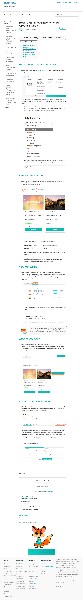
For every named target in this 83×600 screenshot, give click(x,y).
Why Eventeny (8, 571)
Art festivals (19, 566)
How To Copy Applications (10, 80)
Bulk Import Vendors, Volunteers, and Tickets (11, 29)
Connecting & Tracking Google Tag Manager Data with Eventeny (11, 39)
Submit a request (48, 491)
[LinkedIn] (24, 473)
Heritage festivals (21, 588)
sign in (24, 522)
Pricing (6, 594)
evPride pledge (33, 578)
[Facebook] (20, 473)
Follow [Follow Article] (62, 28)
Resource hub (32, 588)
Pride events (19, 578)
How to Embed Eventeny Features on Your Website (11, 101)
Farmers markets (20, 586)
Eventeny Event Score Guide (11, 74)
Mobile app (7, 591)
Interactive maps (8, 589)
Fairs (17, 573)
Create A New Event (28, 52)
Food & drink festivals (21, 564)
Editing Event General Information (10, 59)
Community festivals (21, 571)
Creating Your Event (27, 15)
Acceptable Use (60, 582)
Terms (42, 568)
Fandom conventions (21, 576)
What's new (32, 586)
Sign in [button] (75, 2)
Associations (32, 573)
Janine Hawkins (27, 28)
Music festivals (20, 581)
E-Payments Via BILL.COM (11, 52)
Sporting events (20, 583)
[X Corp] (22, 473)
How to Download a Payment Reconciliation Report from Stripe (10, 89)
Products (6, 568)
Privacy (43, 571)
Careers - (47, 566)
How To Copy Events (26, 504)
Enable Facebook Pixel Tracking (11, 67)
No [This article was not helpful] (46, 483)
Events (6, 564)
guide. (43, 351)
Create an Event (11, 47)
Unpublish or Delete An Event (29, 498)
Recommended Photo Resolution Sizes (31, 506)
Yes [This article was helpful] (38, 483)
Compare (31, 571)
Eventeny (6, 15)
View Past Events (28, 50)
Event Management (15, 15)
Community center (34, 566)
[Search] (67, 14)
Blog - (31, 581)
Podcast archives (33, 576)
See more (6, 107)
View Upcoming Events (29, 49)
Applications (7, 566)
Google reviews (8, 596)
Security (43, 573)
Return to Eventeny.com (9, 6)
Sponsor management (10, 582)
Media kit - (33, 583)
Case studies (32, 568)
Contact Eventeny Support (64, 2)
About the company (46, 564)
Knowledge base (33, 564)
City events (19, 568)
